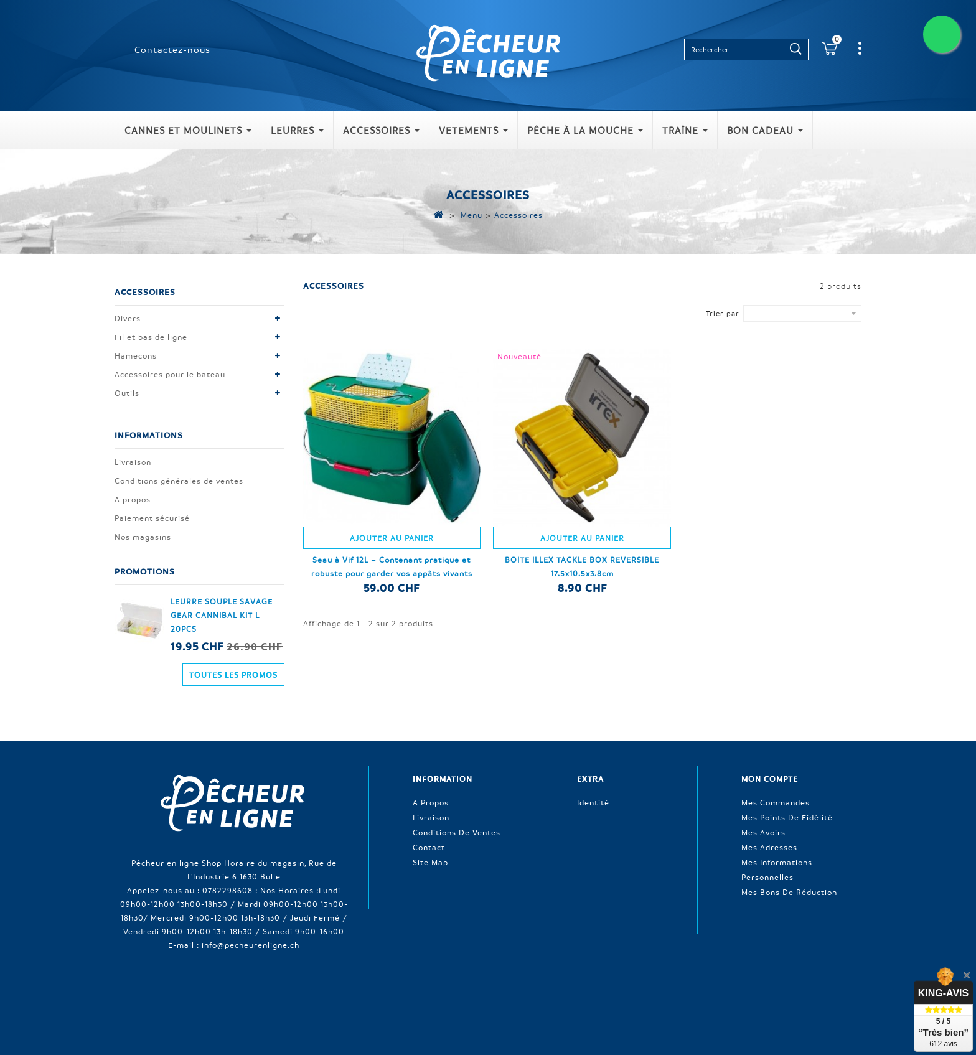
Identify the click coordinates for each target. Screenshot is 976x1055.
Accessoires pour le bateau (170, 377)
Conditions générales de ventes (179, 479)
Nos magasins (143, 535)
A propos (133, 497)
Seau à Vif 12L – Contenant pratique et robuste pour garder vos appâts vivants (391, 566)
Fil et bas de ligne (151, 340)
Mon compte (769, 762)
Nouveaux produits (323, 988)
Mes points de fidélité (787, 798)
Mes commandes (775, 783)
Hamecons (136, 358)
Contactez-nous (172, 49)
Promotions (145, 569)
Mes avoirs (763, 813)
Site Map (430, 843)
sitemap (735, 988)
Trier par (722, 313)
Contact (429, 828)
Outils (127, 396)
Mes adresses (769, 828)
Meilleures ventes (408, 988)
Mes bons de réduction (789, 873)
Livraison (133, 460)
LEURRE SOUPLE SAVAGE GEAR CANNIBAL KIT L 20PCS (222, 616)
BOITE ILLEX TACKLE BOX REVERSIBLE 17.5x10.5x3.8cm (582, 566)
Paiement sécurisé (152, 516)
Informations (149, 430)
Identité (593, 783)
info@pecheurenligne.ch (250, 926)
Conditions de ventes (456, 813)
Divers (128, 321)
